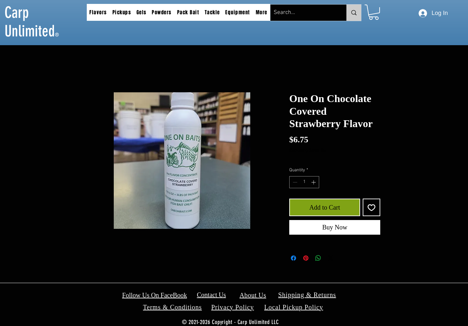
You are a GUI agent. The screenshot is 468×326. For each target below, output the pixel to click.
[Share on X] (330, 258)
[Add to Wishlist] (371, 207)
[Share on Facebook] (293, 258)
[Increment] (314, 182)
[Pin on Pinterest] (306, 258)
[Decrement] (294, 182)
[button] (98, 12)
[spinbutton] (304, 182)
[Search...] (303, 13)
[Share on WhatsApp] (318, 258)
